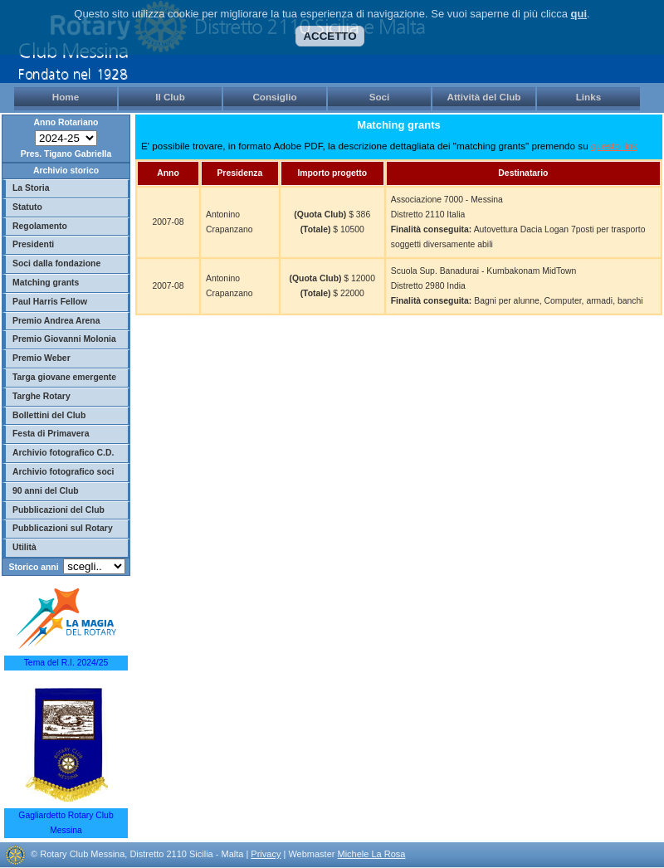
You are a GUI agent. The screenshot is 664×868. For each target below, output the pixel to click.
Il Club (170, 96)
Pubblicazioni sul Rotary (62, 528)
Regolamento (39, 226)
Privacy (266, 854)
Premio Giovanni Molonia (64, 339)
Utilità (24, 547)
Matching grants (45, 282)
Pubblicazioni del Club (58, 509)
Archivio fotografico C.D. (63, 452)
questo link (614, 145)
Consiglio (274, 96)
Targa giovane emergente (64, 377)
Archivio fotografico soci (63, 471)
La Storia (30, 188)
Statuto (27, 207)
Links (589, 96)
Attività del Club (484, 96)
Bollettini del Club (48, 415)
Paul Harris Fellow (49, 301)
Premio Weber (41, 358)
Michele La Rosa (371, 854)
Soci (379, 96)
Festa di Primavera (50, 433)
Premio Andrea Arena (56, 320)
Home (65, 96)
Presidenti (33, 244)
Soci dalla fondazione (56, 263)
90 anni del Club (45, 490)
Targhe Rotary (41, 396)
